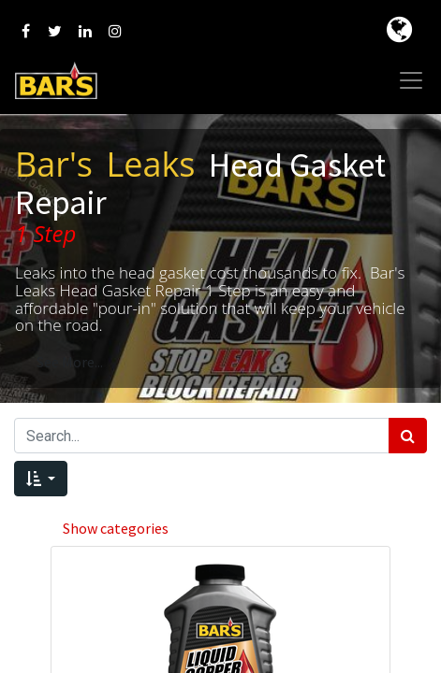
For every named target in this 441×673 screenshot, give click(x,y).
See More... (70, 361)
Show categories (116, 528)
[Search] (408, 435)
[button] (40, 478)
